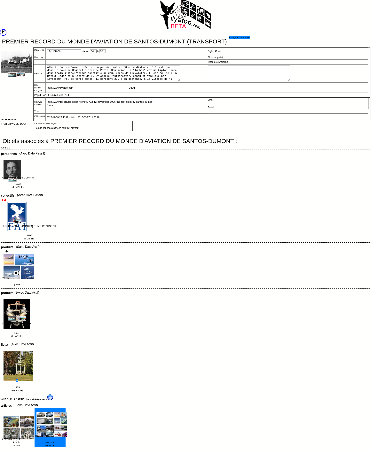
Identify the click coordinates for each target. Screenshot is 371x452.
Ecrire (211, 109)
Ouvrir (132, 90)
